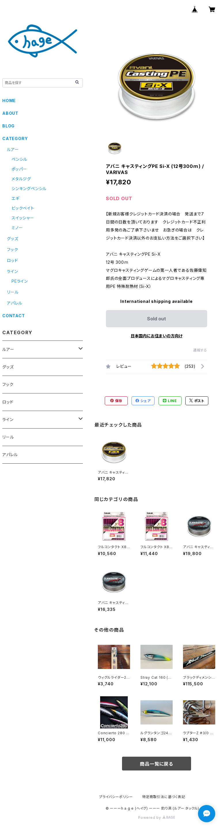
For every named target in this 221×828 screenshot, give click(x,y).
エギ (16, 198)
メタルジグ (21, 178)
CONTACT (13, 315)
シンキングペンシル (29, 188)
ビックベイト (23, 208)
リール (12, 292)
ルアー (13, 149)
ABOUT (10, 113)
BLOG (8, 125)
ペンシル (19, 159)
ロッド (12, 260)
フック (12, 249)
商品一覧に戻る (156, 764)
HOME (9, 100)
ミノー (17, 227)
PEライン (20, 281)
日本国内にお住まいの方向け (156, 335)
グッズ (12, 238)
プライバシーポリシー (116, 797)
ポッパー (19, 169)
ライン (12, 271)
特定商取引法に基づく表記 (163, 797)
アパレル (14, 303)
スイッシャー (23, 217)
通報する (200, 350)
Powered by (156, 817)
